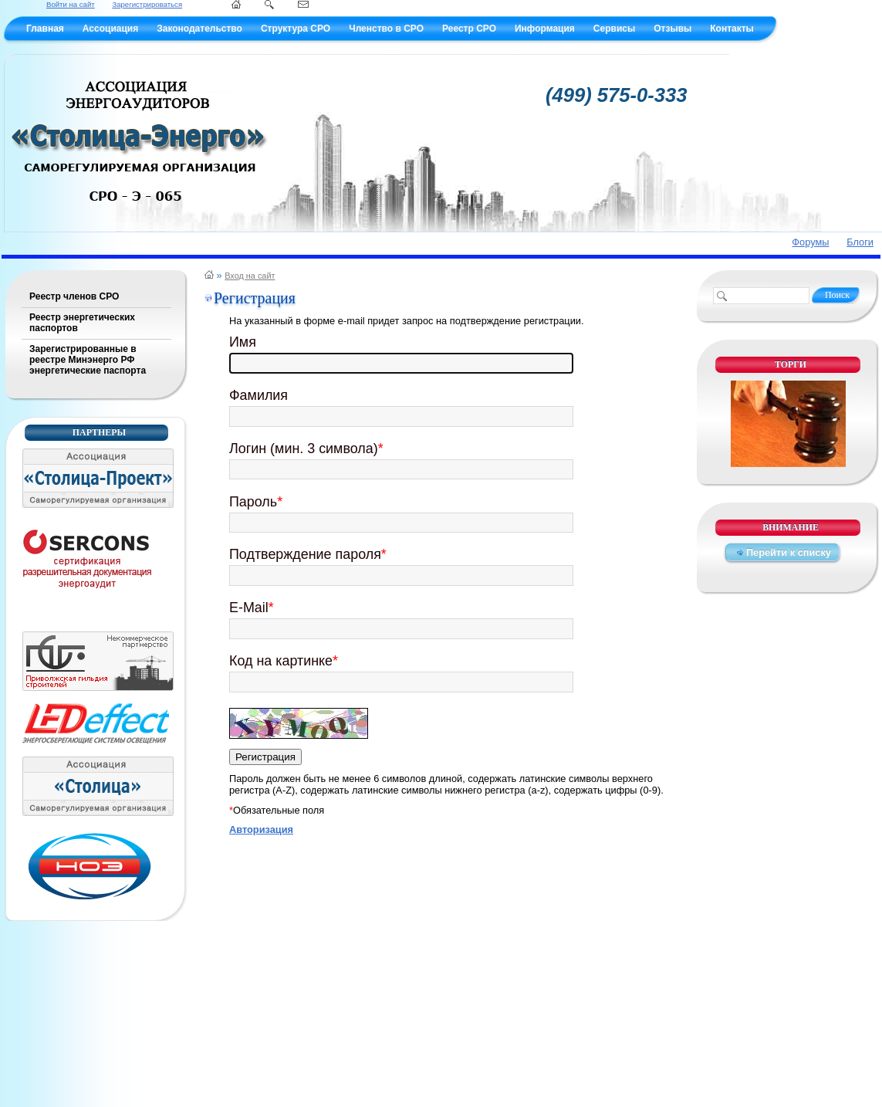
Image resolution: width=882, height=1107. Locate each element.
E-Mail (251, 607)
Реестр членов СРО (74, 296)
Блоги (860, 242)
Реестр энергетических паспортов (82, 322)
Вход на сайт (250, 275)
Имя (242, 342)
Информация (545, 28)
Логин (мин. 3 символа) (306, 448)
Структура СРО (295, 28)
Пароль (255, 501)
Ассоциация (110, 28)
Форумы (810, 242)
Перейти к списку (788, 552)
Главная (45, 28)
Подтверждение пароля (308, 554)
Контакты (732, 28)
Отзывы (672, 28)
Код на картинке (283, 661)
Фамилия (258, 395)
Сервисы (614, 28)
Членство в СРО (386, 28)
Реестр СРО (469, 28)
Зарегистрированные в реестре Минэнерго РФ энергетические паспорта (87, 360)
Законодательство (199, 28)
